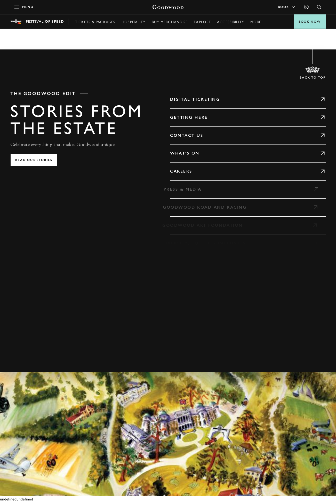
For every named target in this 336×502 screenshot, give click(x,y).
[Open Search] (319, 7)
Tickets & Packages (95, 21)
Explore (202, 21)
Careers (181, 171)
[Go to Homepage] (168, 7)
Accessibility (230, 21)
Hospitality (133, 21)
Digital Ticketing (195, 99)
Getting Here (189, 117)
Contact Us (186, 135)
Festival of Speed (45, 21)
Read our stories (33, 160)
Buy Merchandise (170, 21)
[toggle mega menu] (24, 7)
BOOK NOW (310, 21)
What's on (184, 153)
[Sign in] (306, 7)
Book (287, 7)
